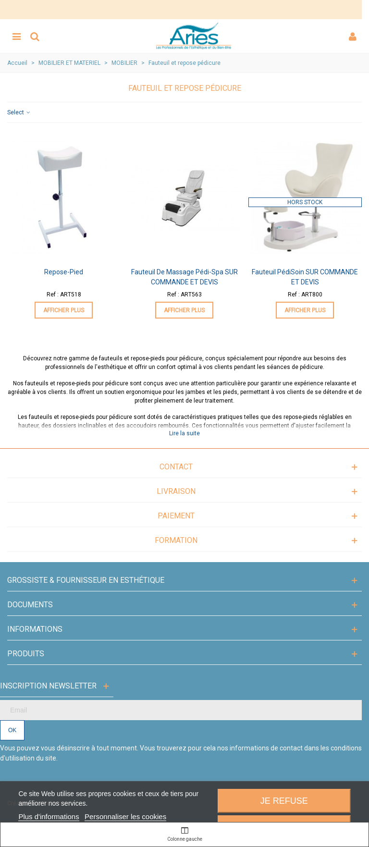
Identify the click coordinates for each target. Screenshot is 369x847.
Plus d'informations (48, 816)
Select (19, 112)
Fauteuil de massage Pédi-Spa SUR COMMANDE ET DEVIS (184, 277)
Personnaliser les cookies (125, 816)
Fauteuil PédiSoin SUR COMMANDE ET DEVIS (305, 277)
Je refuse (284, 801)
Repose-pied (63, 272)
